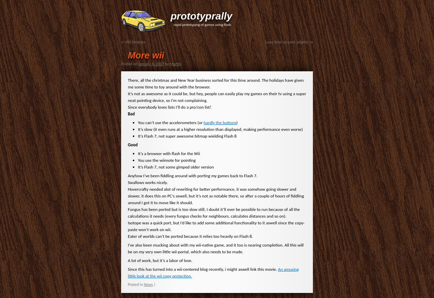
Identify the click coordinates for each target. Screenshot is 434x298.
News (148, 284)
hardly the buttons (220, 122)
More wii (146, 55)
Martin (175, 64)
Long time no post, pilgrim (289, 42)
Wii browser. (133, 42)
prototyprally (201, 16)
